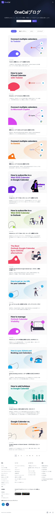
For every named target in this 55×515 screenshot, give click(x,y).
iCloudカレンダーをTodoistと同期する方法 (19, 96)
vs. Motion (43, 473)
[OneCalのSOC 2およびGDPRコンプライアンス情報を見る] (14, 504)
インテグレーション (5, 480)
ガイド (31, 31)
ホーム (2, 465)
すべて (13, 31)
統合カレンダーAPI (4, 477)
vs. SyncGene (44, 469)
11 (32, 455)
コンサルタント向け (31, 474)
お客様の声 (17, 473)
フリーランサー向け (31, 472)
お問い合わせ (17, 471)
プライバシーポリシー (5, 493)
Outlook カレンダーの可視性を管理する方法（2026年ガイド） (24, 339)
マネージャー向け (31, 470)
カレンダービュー (4, 473)
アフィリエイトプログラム (19, 465)
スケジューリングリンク (5, 469)
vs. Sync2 (43, 477)
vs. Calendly (44, 475)
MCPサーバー (3, 475)
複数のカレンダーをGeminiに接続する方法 (19, 164)
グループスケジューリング (6, 471)
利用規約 (3, 492)
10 (29, 455)
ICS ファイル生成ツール (19, 482)
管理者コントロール (5, 482)
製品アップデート (22, 31)
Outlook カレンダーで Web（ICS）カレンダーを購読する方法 (23, 233)
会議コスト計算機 (18, 477)
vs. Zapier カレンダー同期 (46, 471)
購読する (34, 21)
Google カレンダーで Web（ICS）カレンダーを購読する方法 (23, 198)
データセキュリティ (5, 497)
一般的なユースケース (32, 465)
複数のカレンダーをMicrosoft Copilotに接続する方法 (21, 130)
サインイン (3, 484)
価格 (2, 486)
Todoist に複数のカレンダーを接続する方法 (19, 61)
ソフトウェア (40, 31)
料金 (2, 495)
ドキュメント (17, 469)
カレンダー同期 (4, 467)
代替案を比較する (45, 465)
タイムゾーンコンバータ (19, 475)
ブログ (16, 467)
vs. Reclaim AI (44, 467)
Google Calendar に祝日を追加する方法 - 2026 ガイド (22, 409)
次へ (38, 455)
